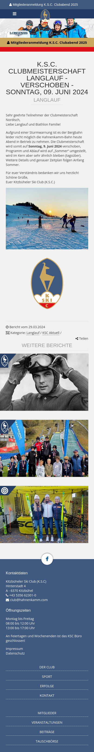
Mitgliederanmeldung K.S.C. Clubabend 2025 (43, 4)
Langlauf (32, 332)
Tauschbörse (47, 741)
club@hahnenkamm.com (29, 600)
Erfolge (47, 686)
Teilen (81, 338)
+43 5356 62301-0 (22, 595)
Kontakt (47, 695)
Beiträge (47, 732)
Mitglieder (47, 713)
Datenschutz (15, 653)
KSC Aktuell (50, 332)
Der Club (47, 667)
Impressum (14, 648)
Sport (47, 676)
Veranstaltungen (47, 722)
